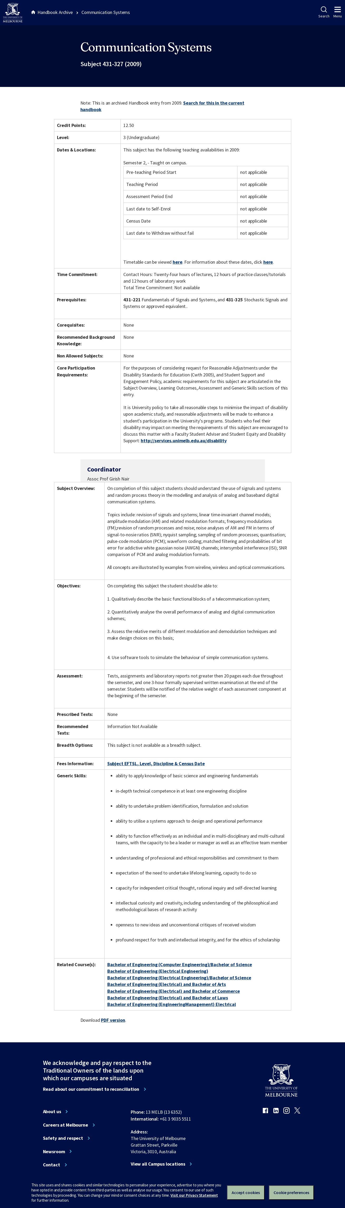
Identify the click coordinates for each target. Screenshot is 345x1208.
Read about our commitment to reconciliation (91, 1089)
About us (52, 1111)
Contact (51, 1165)
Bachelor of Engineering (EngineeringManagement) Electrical (171, 1004)
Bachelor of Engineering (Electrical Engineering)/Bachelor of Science (179, 978)
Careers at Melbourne (65, 1125)
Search (323, 12)
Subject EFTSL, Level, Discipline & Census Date (156, 763)
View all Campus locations (158, 1164)
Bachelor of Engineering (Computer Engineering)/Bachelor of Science (179, 964)
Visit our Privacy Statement (194, 1195)
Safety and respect (63, 1138)
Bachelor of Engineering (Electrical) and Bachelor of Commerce (173, 991)
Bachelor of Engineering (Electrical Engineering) (157, 971)
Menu (337, 12)
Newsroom (54, 1152)
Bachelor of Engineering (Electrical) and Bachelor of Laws (167, 998)
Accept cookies (246, 1192)
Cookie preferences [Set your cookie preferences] (291, 1192)
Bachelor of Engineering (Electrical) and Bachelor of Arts (166, 984)
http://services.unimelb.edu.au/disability (183, 441)
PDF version (113, 1020)
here (177, 262)
